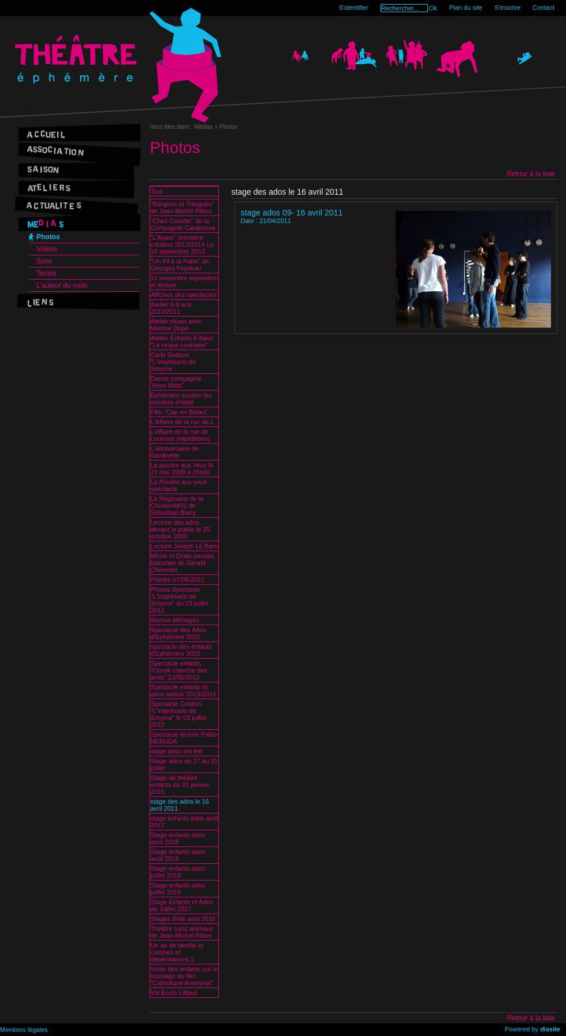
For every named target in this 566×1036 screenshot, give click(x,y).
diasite (550, 1029)
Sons (44, 261)
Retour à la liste (531, 174)
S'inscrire (507, 7)
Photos (48, 237)
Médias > (206, 127)
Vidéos (46, 249)
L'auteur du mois (61, 285)
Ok (433, 8)
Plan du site (465, 7)
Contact (543, 7)
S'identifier (353, 7)
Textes (46, 273)
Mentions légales (24, 1029)
